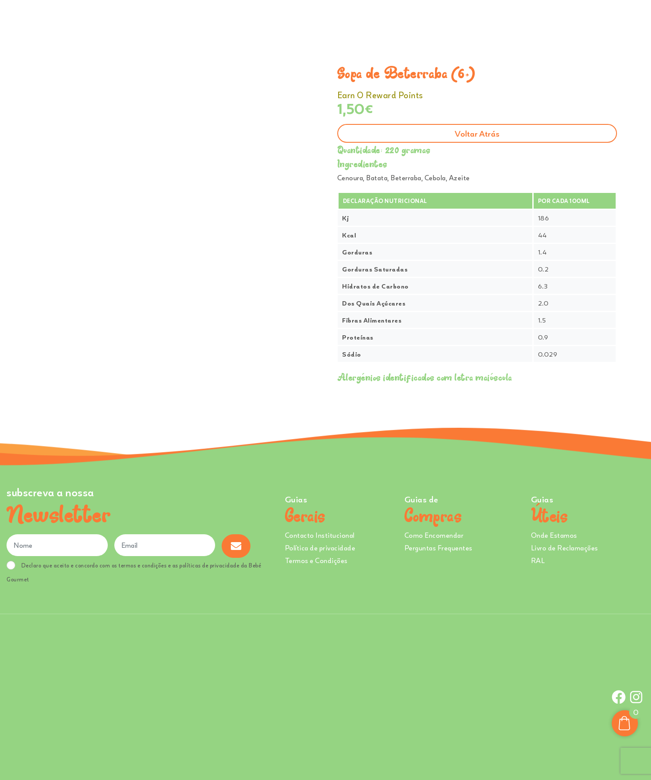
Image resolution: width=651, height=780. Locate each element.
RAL (538, 560)
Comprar (334, 21)
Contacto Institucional (320, 535)
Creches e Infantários (486, 21)
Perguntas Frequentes (438, 547)
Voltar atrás (477, 133)
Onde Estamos (555, 21)
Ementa (377, 21)
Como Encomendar (434, 535)
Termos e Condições (316, 560)
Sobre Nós (418, 21)
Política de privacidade (320, 547)
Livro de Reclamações (564, 547)
